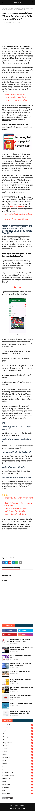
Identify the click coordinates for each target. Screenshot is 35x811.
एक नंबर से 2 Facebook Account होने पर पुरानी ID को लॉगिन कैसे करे (20, 664)
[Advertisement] (17, 36)
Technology (18, 787)
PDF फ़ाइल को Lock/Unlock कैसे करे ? (16, 100)
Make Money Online (18, 772)
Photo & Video (18, 778)
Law (18, 769)
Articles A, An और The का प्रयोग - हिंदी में (21, 703)
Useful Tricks (18, 793)
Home (11, 805)
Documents (18, 745)
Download (17, 287)
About (16, 805)
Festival (18, 751)
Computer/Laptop (18, 742)
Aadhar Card (18, 725)
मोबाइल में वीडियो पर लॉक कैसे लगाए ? (16, 94)
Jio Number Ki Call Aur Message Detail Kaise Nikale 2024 (20, 640)
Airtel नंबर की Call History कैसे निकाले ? (17, 219)
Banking (18, 733)
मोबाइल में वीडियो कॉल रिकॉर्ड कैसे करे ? (16, 514)
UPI (18, 790)
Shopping (18, 781)
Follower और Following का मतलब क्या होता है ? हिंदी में (20, 680)
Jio (18, 766)
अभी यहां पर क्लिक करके (17, 206)
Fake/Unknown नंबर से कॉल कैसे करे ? (16, 508)
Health (18, 760)
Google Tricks (18, 757)
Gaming (18, 754)
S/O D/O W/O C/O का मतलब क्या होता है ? (20, 671)
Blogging (18, 736)
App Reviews (18, 730)
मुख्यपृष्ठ (3, 8)
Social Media (18, 784)
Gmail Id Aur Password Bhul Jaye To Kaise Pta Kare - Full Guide (20, 712)
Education (18, 748)
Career (18, 739)
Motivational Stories (18, 775)
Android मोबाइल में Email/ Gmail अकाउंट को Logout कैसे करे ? (21, 696)
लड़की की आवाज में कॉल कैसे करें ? (15, 511)
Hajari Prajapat (7, 22)
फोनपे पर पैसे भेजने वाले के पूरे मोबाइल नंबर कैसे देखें (20, 656)
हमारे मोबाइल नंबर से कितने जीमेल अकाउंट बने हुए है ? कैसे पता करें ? (21, 688)
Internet (18, 763)
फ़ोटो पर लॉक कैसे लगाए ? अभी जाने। (15, 97)
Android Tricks (10, 8)
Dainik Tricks (22, 808)
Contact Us (23, 805)
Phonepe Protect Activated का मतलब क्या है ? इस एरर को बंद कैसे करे (21, 648)
